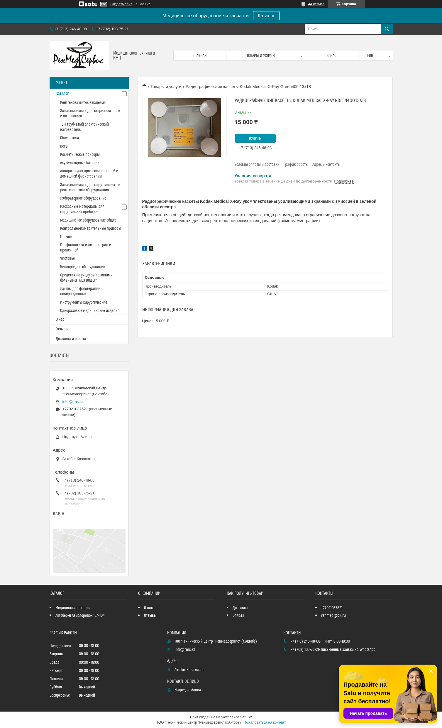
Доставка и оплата (71, 339)
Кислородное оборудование (82, 267)
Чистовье (67, 258)
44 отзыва (316, 4)
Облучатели (69, 138)
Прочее (66, 236)
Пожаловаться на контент (265, 722)
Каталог (266, 15)
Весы (64, 146)
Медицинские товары (72, 608)
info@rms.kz (73, 401)
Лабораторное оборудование (83, 198)
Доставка (240, 608)
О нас (331, 55)
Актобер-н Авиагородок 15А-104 (80, 615)
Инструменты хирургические (83, 302)
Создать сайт (121, 4)
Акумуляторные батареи (79, 163)
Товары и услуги (261, 55)
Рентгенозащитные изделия (83, 102)
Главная (200, 55)
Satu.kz (246, 717)
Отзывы (62, 329)
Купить (255, 138)
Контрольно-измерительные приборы (90, 228)
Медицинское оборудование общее (88, 220)
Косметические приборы (80, 154)
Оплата (238, 615)
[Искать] (387, 29)
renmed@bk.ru (333, 615)
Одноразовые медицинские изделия (89, 310)
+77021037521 (331, 608)
